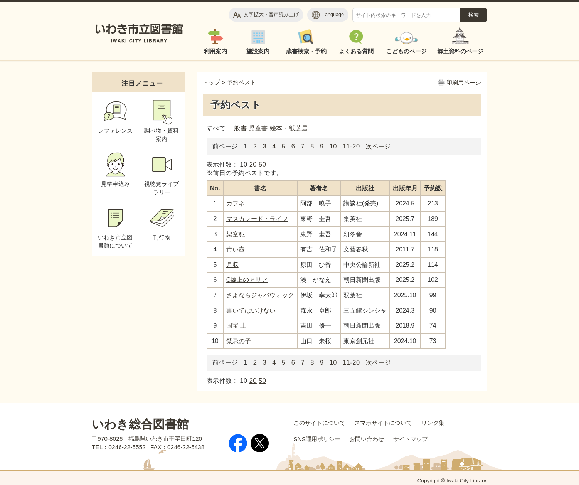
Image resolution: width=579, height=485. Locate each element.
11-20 (351, 146)
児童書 (258, 128)
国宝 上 (236, 325)
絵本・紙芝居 (289, 128)
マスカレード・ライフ (257, 219)
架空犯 (235, 234)
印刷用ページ (463, 82)
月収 (232, 264)
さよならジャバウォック (260, 295)
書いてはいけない (251, 310)
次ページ (378, 146)
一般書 (237, 128)
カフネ (235, 203)
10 (333, 146)
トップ (211, 82)
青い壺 (235, 249)
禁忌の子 (238, 341)
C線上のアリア (247, 279)
